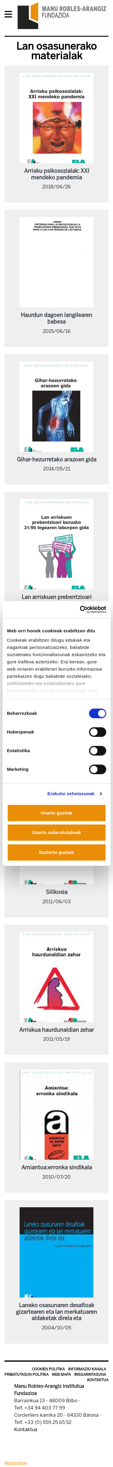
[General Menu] (10, 15)
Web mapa (61, 1374)
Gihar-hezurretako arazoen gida (56, 459)
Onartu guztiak (56, 812)
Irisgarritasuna (90, 1374)
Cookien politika (48, 1369)
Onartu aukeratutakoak (56, 832)
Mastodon (16, 1463)
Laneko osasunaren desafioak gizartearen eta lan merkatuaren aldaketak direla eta (56, 1312)
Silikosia (56, 892)
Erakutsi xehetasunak (70, 793)
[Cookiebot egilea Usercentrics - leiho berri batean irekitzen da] (80, 609)
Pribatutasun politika (27, 1374)
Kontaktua (97, 1380)
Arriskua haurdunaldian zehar (56, 1030)
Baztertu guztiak (56, 852)
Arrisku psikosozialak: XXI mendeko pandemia (56, 174)
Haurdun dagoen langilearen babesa (56, 318)
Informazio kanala (87, 1369)
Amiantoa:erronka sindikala (56, 1167)
